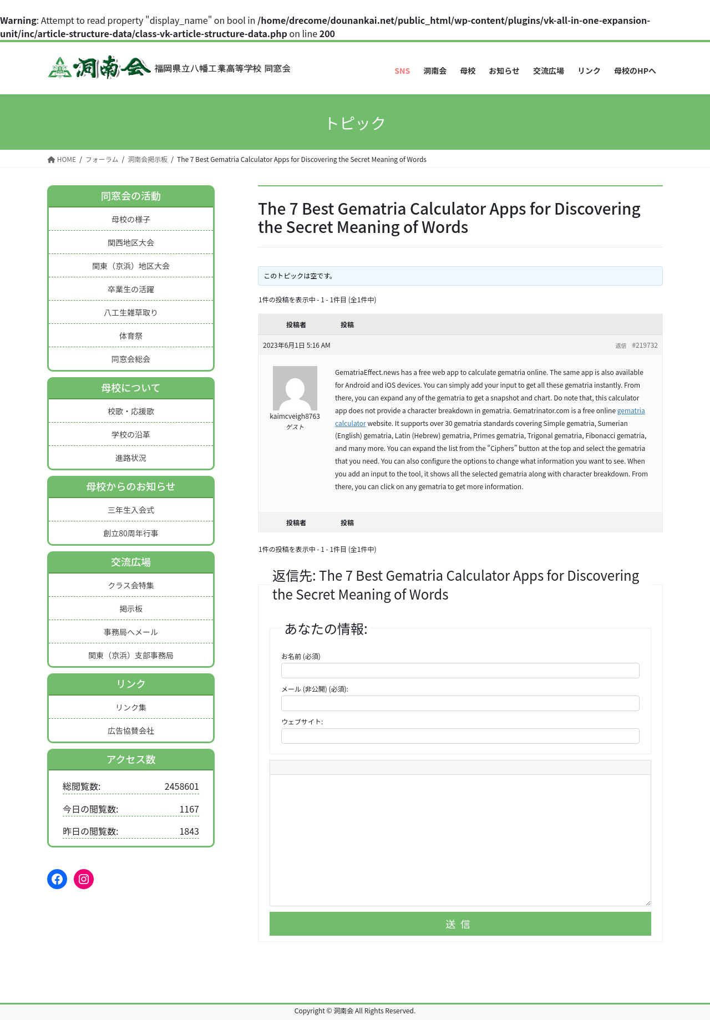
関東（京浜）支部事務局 (131, 655)
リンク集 (130, 707)
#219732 (645, 344)
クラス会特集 (131, 585)
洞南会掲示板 (148, 159)
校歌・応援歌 (131, 411)
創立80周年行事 (131, 533)
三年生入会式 (131, 509)
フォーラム (102, 159)
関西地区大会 (131, 242)
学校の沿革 (130, 434)
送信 (460, 923)
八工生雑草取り (131, 312)
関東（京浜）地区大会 (131, 265)
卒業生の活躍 (131, 289)
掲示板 (131, 608)
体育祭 (131, 335)
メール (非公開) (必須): (314, 688)
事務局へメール (131, 631)
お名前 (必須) (301, 656)
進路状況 (130, 457)
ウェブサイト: (302, 721)
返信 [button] (620, 345)
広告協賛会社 (131, 730)
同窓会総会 (130, 358)
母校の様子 (130, 219)
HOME (61, 159)
